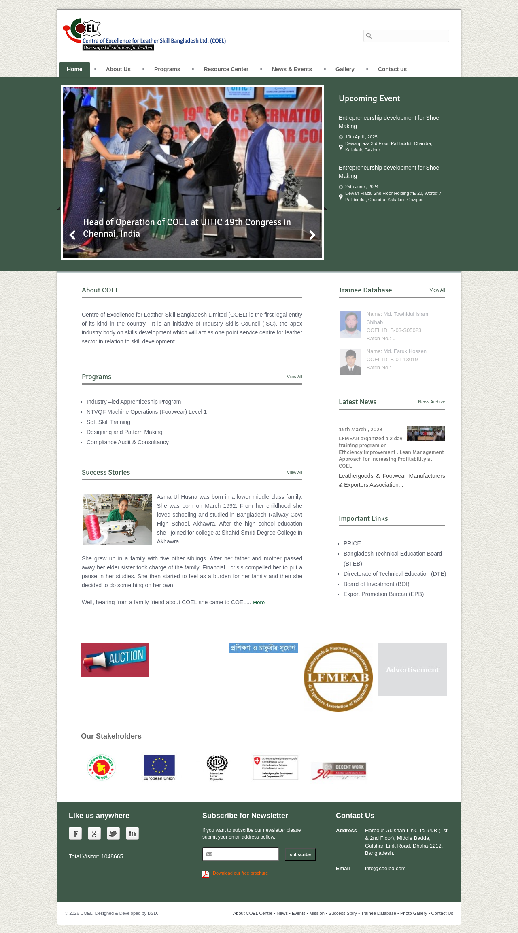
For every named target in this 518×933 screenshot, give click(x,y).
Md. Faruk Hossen (405, 351)
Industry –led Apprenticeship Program (134, 401)
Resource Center (226, 69)
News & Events (292, 69)
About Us (118, 69)
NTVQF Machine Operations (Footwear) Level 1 (147, 412)
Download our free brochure (240, 873)
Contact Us (442, 913)
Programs (167, 69)
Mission (317, 913)
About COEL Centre (252, 913)
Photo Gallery (413, 913)
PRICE (352, 543)
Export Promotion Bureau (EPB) (384, 594)
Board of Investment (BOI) (377, 584)
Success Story (343, 913)
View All (294, 376)
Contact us (392, 69)
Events (299, 913)
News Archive (431, 401)
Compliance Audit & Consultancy (128, 442)
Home (75, 69)
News (282, 913)
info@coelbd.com (385, 868)
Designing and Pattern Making (125, 432)
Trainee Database (378, 913)
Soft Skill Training (108, 422)
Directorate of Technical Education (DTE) (395, 574)
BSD (152, 913)
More (259, 602)
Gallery (345, 69)
